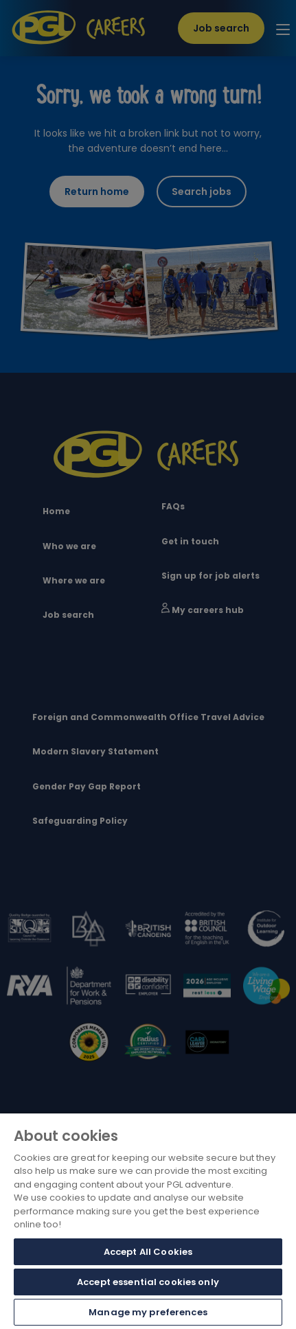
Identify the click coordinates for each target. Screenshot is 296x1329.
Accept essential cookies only (148, 1281)
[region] (148, 1221)
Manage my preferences (148, 1312)
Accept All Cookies (148, 1251)
